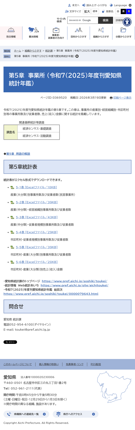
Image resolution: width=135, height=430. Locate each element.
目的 (78, 36)
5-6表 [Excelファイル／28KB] (37, 262)
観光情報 (33, 37)
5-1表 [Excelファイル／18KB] (36, 187)
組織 (101, 36)
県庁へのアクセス (72, 414)
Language (120, 5)
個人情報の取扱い (49, 364)
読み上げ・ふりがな (96, 5)
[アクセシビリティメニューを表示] (127, 22)
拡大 (87, 11)
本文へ (75, 5)
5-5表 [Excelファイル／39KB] (37, 247)
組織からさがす (33, 51)
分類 (123, 36)
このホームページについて (18, 364)
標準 (95, 11)
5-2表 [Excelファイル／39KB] (37, 202)
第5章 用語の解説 (18, 153)
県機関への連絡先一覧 (26, 414)
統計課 (49, 51)
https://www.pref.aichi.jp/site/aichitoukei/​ (74, 285)
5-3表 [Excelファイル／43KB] (37, 217)
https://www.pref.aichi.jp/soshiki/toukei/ (74, 281)
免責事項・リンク (74, 364)
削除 (77, 56)
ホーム (17, 51)
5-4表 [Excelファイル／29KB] (37, 232)
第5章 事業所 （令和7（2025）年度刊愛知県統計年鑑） (44, 56)
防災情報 (11, 37)
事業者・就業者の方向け (56, 36)
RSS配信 (96, 364)
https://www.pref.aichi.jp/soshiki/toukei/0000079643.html (51, 293)
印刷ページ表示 (122, 97)
